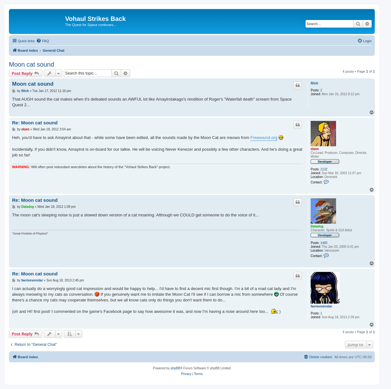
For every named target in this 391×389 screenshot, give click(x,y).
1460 (323, 243)
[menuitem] (42, 41)
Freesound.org (263, 137)
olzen (315, 149)
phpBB (175, 368)
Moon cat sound (31, 64)
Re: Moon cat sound (34, 122)
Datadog (317, 226)
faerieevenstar (321, 306)
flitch (314, 83)
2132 (323, 169)
